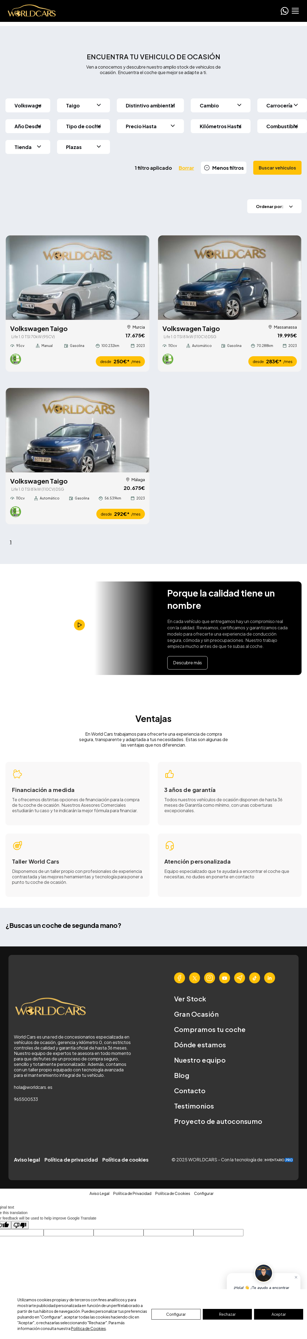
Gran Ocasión (196, 1014)
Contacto (190, 1091)
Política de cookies (125, 1160)
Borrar (186, 168)
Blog (182, 1075)
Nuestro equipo (200, 1060)
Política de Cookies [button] (172, 1193)
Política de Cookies (88, 1328)
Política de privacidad (71, 1160)
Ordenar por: (274, 206)
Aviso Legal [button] (99, 1193)
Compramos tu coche (210, 1029)
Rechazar (227, 1314)
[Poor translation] (20, 1225)
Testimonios (194, 1106)
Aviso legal (27, 1160)
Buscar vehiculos (277, 168)
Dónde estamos (200, 1045)
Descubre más (187, 663)
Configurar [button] (204, 1193)
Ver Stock (190, 999)
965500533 (26, 1100)
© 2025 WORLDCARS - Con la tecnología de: (232, 1160)
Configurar (176, 1314)
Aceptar (279, 1314)
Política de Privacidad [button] (132, 1193)
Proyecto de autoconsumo (218, 1121)
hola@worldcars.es (33, 1088)
